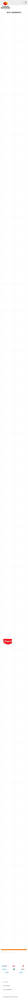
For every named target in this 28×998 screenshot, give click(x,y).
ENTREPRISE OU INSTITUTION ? (10, 996)
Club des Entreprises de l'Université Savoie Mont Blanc (5, 5)
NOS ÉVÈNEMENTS (7, 989)
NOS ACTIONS (6, 985)
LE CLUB (5, 981)
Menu (26, 3)
